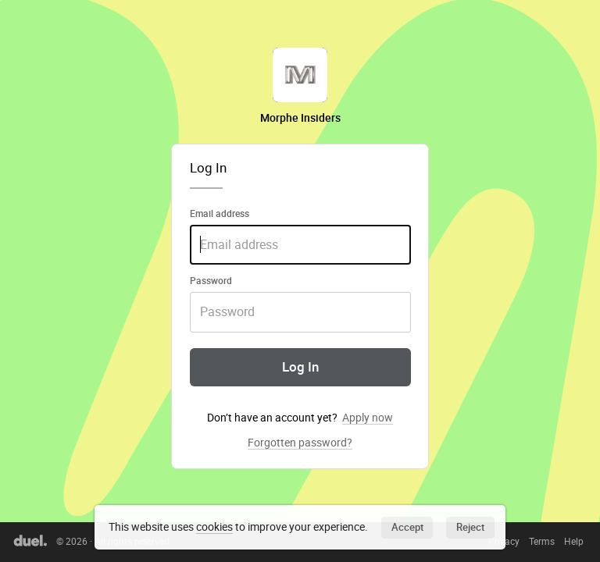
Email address (219, 213)
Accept (407, 527)
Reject (470, 527)
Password (211, 280)
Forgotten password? (300, 443)
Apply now (367, 417)
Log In (300, 366)
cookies (214, 526)
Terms (542, 541)
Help (574, 541)
